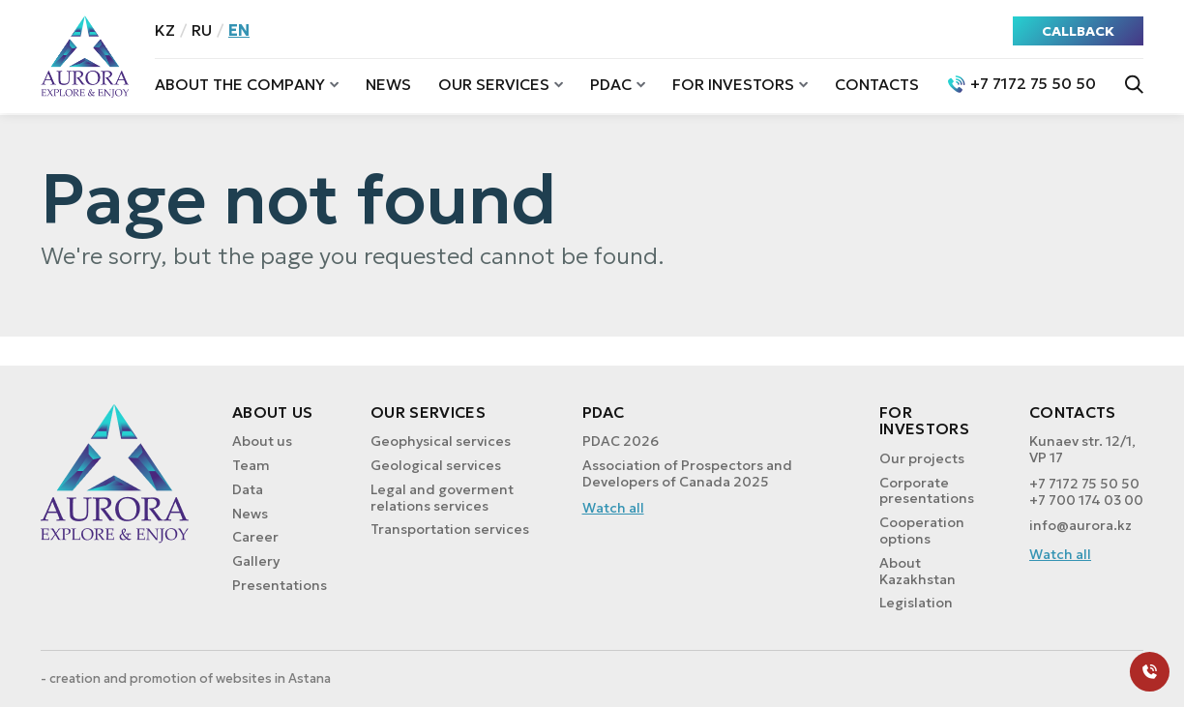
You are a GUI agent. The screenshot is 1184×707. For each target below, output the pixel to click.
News (388, 84)
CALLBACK (1078, 31)
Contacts (877, 84)
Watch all (613, 508)
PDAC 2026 (620, 441)
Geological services (435, 465)
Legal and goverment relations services (442, 498)
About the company (240, 84)
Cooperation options (921, 530)
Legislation (916, 602)
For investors (733, 84)
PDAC (611, 84)
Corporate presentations (926, 491)
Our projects (921, 458)
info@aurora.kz (1080, 525)
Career (255, 536)
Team (251, 465)
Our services (493, 84)
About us (262, 441)
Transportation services (449, 529)
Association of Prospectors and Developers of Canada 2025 (687, 473)
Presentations (279, 585)
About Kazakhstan (917, 571)
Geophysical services (440, 441)
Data (247, 489)
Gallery (256, 561)
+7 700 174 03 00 (1086, 500)
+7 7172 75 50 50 (1084, 484)
